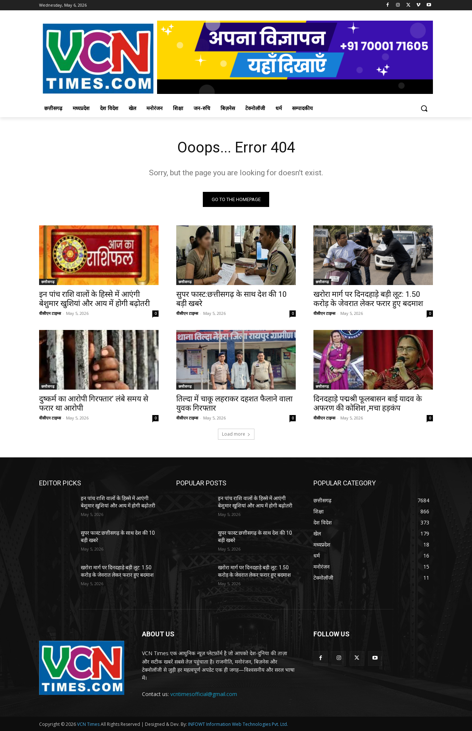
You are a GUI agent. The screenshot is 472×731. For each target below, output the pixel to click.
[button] (424, 108)
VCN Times (88, 724)
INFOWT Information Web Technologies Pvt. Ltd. (238, 724)
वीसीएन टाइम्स (50, 313)
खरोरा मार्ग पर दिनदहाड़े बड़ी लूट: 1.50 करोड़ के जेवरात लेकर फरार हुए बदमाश (368, 299)
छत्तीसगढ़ (48, 281)
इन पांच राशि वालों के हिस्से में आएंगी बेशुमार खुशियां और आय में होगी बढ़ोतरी (94, 299)
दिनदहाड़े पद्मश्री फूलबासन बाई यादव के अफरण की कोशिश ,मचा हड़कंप (367, 403)
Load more (236, 434)
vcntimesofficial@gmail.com (203, 693)
